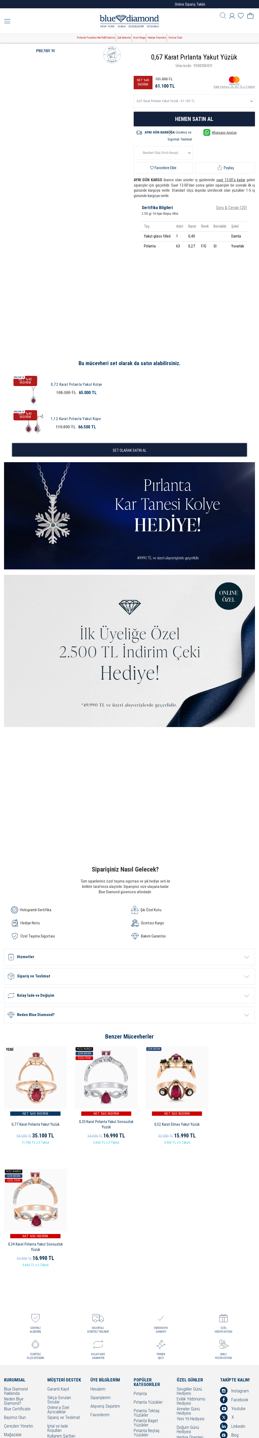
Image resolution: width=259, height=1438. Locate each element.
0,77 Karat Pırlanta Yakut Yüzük (32, 1118)
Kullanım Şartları (61, 1307)
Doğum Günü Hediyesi (188, 1301)
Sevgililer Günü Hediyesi (189, 1262)
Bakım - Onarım (60, 1343)
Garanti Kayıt (58, 1260)
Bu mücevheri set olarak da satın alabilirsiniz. (129, 363)
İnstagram (234, 1262)
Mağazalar (13, 1306)
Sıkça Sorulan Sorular (59, 1271)
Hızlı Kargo (139, 37)
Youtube (233, 1280)
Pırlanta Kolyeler (147, 1320)
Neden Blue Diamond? (13, 1272)
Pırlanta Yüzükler (148, 1274)
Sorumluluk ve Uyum (59, 1373)
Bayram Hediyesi (191, 1327)
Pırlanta (140, 1265)
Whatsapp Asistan (220, 132)
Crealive (122, 1429)
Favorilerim (99, 1286)
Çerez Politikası (60, 1324)
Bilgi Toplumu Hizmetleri (58, 1335)
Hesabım (97, 1260)
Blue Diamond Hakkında (16, 1262)
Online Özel (175, 37)
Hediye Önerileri (157, 37)
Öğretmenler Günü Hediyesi (192, 1319)
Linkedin (232, 1297)
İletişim (10, 1315)
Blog (229, 1306)
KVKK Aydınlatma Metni (62, 1354)
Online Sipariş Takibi (190, 4)
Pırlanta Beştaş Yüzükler (146, 1304)
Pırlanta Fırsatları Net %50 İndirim (96, 37)
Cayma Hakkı (58, 1316)
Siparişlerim (100, 1269)
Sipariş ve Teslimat (63, 1289)
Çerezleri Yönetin (18, 1297)
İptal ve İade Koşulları (57, 1299)
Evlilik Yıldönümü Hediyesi (191, 1272)
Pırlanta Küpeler (147, 1329)
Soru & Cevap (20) (231, 207)
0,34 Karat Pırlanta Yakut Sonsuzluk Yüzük (226, 1118)
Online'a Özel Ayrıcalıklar (58, 1281)
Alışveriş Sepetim (105, 1278)
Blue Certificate (17, 1280)
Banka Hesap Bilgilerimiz (58, 1363)
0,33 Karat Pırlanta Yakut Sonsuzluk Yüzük (97, 1118)
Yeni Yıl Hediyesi (190, 1290)
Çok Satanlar (124, 37)
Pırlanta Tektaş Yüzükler (146, 1284)
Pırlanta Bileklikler (149, 1338)
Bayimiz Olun (15, 1289)
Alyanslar (141, 1312)
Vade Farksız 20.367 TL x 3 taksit (234, 82)
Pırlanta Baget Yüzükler (146, 1294)
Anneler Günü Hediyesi (188, 1282)
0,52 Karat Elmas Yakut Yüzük (162, 1118)
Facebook (234, 1271)
